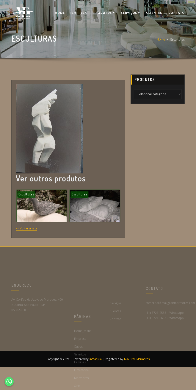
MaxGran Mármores (137, 359)
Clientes (154, 13)
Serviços (130, 13)
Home (60, 13)
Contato (177, 13)
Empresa (79, 13)
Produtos (104, 13)
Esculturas (177, 42)
